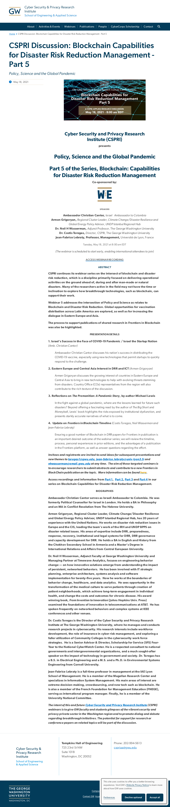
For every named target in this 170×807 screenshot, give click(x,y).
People (102, 26)
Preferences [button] (109, 797)
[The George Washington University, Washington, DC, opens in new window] (19, 794)
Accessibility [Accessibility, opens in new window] (101, 796)
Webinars (69, 26)
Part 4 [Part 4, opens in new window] (144, 479)
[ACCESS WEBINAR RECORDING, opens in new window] (105, 259)
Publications (87, 26)
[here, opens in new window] (143, 472)
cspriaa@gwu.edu (125, 747)
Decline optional (133, 797)
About (30, 26)
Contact (148, 26)
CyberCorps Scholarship (125, 26)
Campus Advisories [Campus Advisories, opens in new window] (101, 791)
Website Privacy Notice (137, 785)
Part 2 (119, 479)
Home (12, 34)
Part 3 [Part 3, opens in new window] (129, 479)
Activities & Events (49, 26)
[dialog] (134, 791)
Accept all (155, 797)
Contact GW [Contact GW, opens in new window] (88, 796)
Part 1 (109, 479)
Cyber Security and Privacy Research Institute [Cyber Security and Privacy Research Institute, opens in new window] (116, 705)
